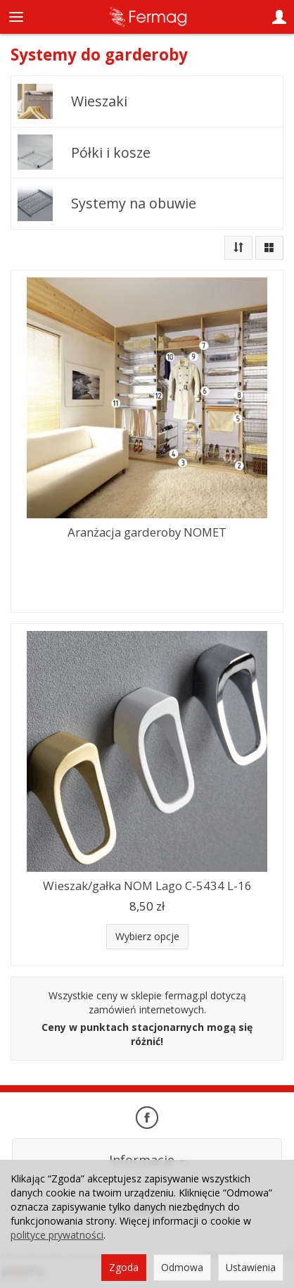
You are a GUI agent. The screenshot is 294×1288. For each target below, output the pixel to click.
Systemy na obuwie (133, 203)
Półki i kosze (111, 152)
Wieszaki (99, 101)
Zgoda (124, 1267)
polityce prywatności (57, 1235)
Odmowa (182, 1267)
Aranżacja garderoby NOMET (147, 532)
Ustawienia (251, 1267)
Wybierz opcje (147, 936)
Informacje (147, 1159)
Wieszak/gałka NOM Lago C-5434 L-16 (147, 885)
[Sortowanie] (238, 248)
